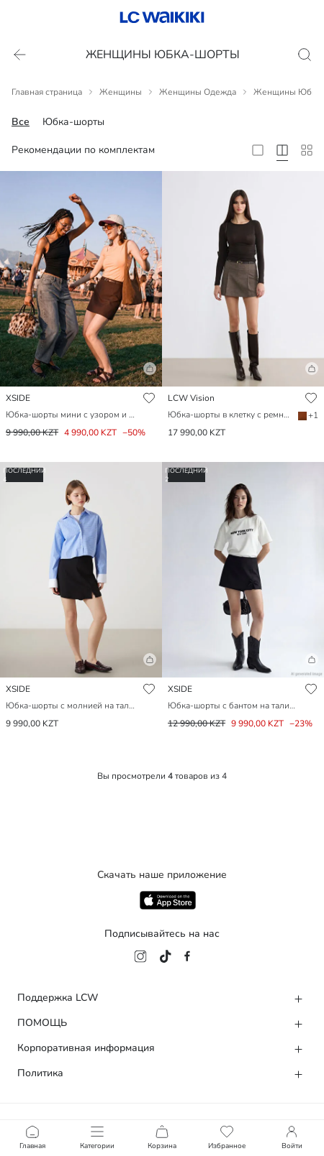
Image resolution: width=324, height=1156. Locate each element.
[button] (81, 374)
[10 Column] (306, 150)
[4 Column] (282, 150)
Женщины (120, 92)
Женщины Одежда (197, 92)
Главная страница (47, 92)
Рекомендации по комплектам (83, 150)
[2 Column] (258, 150)
